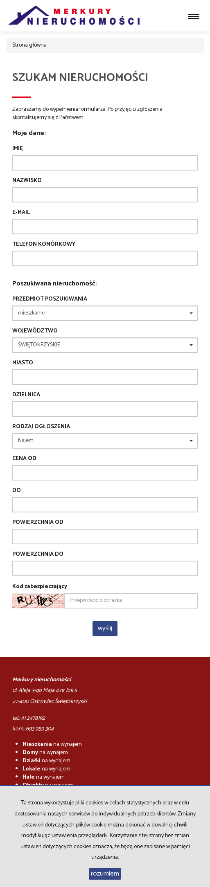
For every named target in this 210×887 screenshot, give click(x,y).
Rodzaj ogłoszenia (41, 427)
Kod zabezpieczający (39, 587)
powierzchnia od (37, 523)
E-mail (21, 213)
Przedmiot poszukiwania (49, 299)
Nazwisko (27, 181)
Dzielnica (26, 395)
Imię (17, 149)
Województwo (35, 331)
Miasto (22, 363)
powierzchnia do (37, 554)
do (16, 491)
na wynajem (52, 744)
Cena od (24, 459)
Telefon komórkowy (43, 244)
